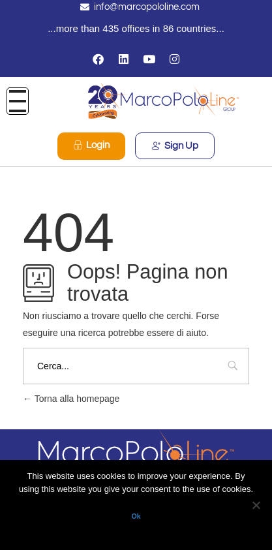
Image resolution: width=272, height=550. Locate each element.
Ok (135, 516)
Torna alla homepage (71, 398)
